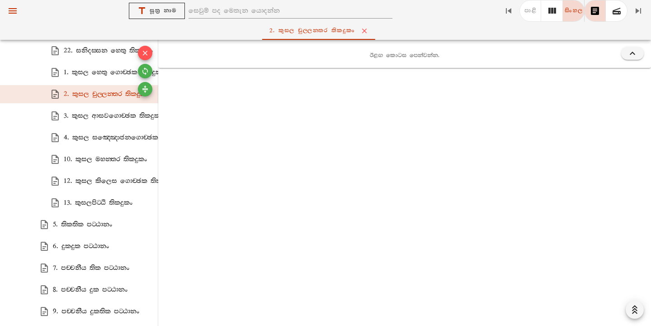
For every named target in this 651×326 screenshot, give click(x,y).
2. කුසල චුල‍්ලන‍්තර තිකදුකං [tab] (327, 31)
